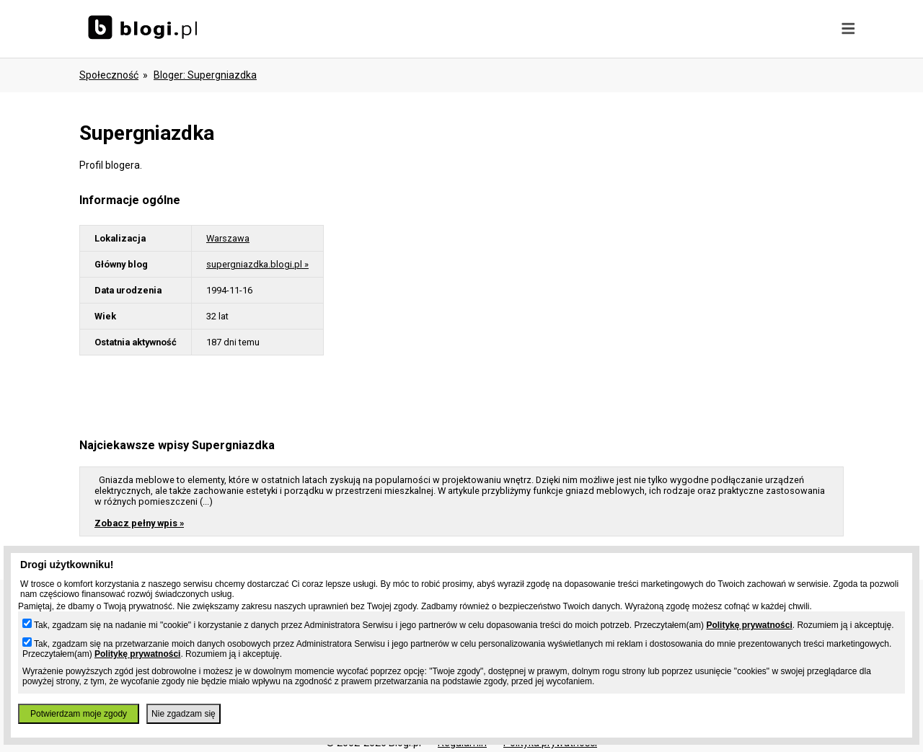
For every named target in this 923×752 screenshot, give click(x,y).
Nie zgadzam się (183, 714)
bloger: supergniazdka (205, 75)
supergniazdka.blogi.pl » (257, 264)
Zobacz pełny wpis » (139, 523)
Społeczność (108, 75)
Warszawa (227, 238)
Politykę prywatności (749, 625)
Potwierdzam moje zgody (78, 714)
